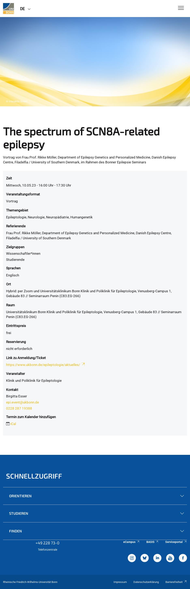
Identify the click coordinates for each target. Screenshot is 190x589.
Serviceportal (176, 542)
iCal (13, 424)
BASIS (152, 542)
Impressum (120, 582)
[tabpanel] (95, 61)
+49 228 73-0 (47, 542)
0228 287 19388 (19, 408)
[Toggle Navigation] (181, 8)
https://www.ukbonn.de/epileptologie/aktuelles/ (46, 365)
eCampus (131, 542)
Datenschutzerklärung (146, 582)
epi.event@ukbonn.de (22, 402)
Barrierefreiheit (176, 582)
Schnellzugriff (34, 476)
